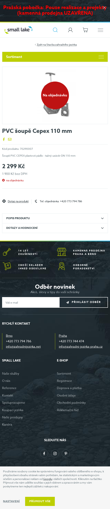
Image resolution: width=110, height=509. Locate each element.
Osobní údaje (66, 395)
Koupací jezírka (12, 410)
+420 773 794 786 (18, 341)
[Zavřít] (104, 8)
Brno (9, 336)
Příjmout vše (40, 501)
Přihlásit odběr (86, 302)
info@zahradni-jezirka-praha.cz (81, 346)
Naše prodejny (12, 417)
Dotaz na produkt (18, 201)
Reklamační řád (68, 410)
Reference (9, 388)
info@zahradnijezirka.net (23, 346)
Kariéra (7, 424)
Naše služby (10, 373)
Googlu (47, 479)
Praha (63, 336)
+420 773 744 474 (71, 341)
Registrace (64, 381)
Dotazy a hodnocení (21, 228)
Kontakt (7, 395)
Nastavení (11, 501)
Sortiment (55, 56)
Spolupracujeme (13, 402)
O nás (6, 381)
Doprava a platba (69, 388)
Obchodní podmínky (71, 402)
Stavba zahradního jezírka (61, 44)
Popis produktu (18, 218)
